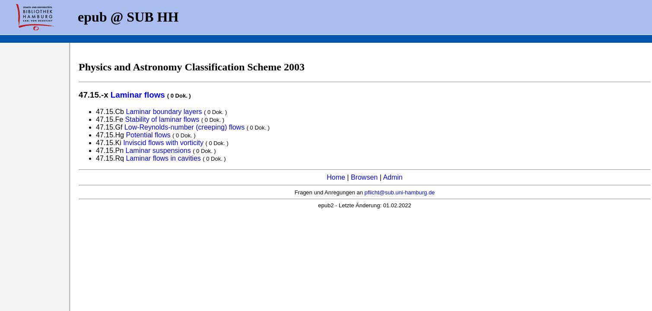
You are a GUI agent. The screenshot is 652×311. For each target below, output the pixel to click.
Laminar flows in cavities (163, 158)
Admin (392, 177)
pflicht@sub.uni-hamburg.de (400, 192)
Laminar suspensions (158, 150)
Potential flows (148, 135)
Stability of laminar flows (162, 119)
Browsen (364, 177)
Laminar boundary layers (164, 111)
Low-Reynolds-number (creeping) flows (184, 127)
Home (336, 177)
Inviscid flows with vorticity (163, 142)
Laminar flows (138, 94)
